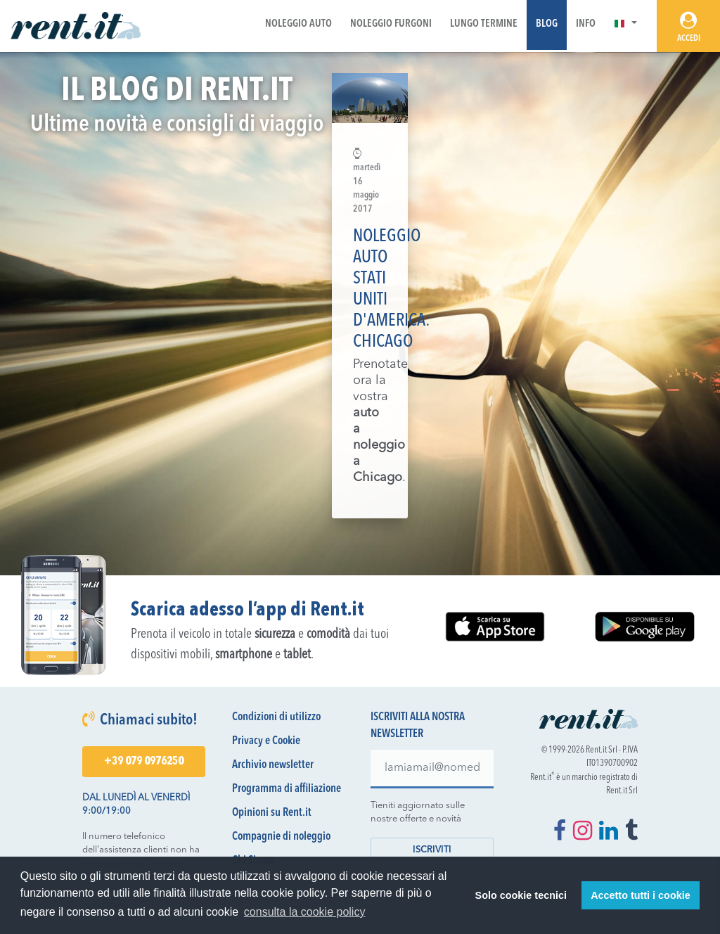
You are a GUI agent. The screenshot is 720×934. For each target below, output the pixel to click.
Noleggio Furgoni (391, 24)
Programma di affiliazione (286, 789)
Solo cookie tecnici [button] (521, 895)
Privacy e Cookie (266, 741)
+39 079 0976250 (144, 761)
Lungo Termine (484, 24)
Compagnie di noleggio (281, 837)
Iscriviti (432, 850)
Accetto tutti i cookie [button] (640, 895)
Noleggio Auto (298, 24)
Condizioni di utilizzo (276, 717)
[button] (625, 24)
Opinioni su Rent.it (271, 813)
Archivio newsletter (273, 765)
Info (586, 24)
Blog (547, 24)
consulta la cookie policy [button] (305, 912)
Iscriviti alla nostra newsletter (418, 726)
